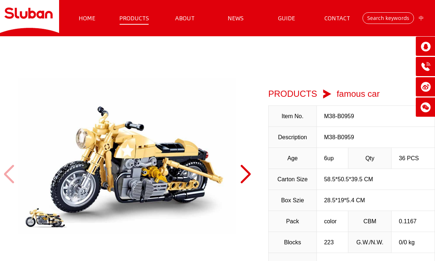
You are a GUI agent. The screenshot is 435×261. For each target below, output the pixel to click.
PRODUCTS (134, 18)
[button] (245, 174)
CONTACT (337, 18)
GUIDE (286, 18)
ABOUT (185, 18)
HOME (87, 18)
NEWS (236, 18)
